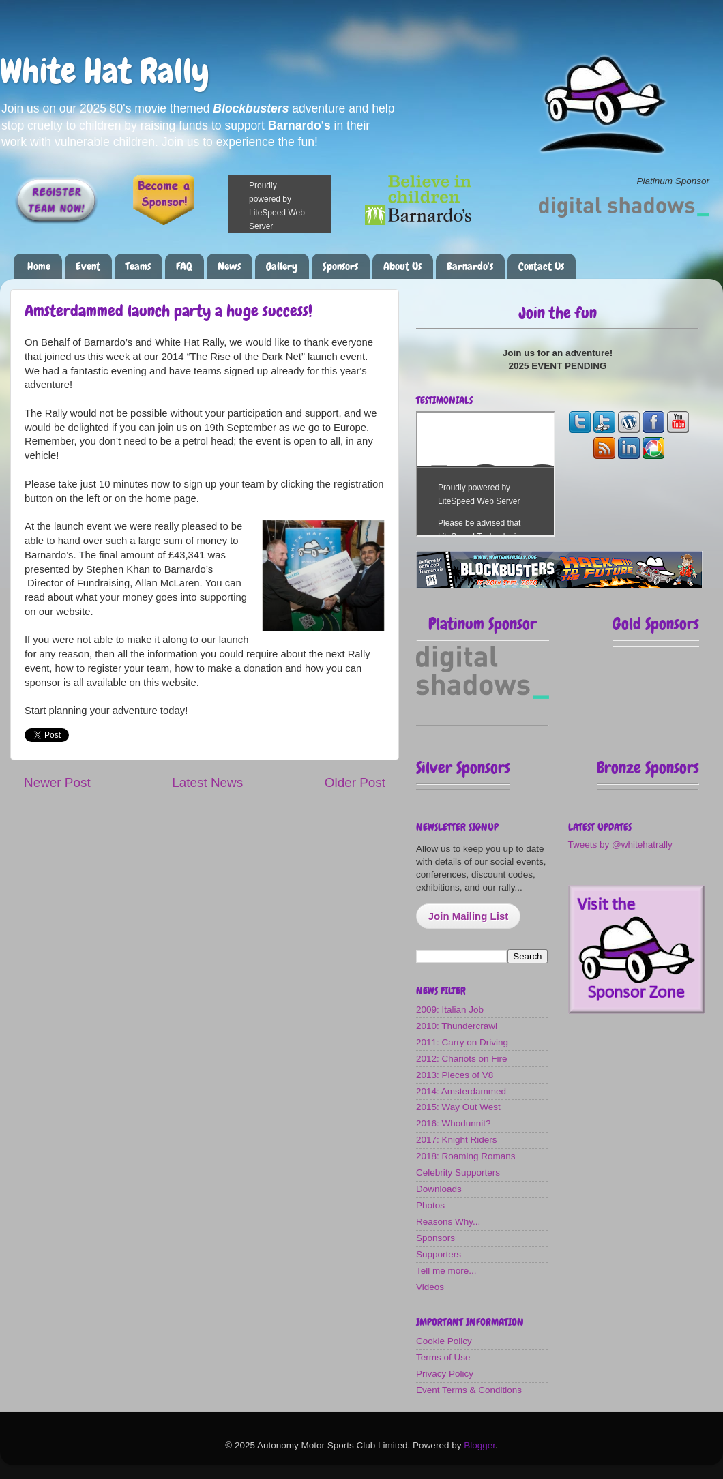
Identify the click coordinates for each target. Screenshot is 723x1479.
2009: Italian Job (450, 1009)
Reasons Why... (448, 1221)
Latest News (207, 782)
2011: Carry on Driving (462, 1042)
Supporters (438, 1254)
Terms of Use (443, 1357)
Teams (138, 266)
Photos (430, 1205)
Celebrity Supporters (458, 1172)
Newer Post (57, 782)
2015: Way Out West (458, 1107)
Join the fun (558, 312)
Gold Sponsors (656, 623)
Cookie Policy (444, 1341)
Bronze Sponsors (648, 767)
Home (38, 266)
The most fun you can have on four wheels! (485, 474)
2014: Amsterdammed (461, 1091)
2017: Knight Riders (456, 1140)
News (229, 266)
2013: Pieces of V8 (454, 1075)
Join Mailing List (468, 916)
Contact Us (541, 266)
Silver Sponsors (463, 767)
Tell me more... (446, 1271)
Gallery (281, 266)
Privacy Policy (444, 1374)
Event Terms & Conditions (469, 1390)
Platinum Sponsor (482, 623)
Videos (430, 1287)
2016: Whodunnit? (453, 1123)
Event (88, 266)
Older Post (355, 782)
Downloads (439, 1189)
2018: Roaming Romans (466, 1156)
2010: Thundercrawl (456, 1026)
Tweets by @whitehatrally (620, 844)
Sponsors (340, 266)
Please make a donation (296, 204)
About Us (402, 266)
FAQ (184, 266)
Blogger (479, 1445)
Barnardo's (470, 266)
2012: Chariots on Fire (461, 1059)
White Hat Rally (104, 71)
